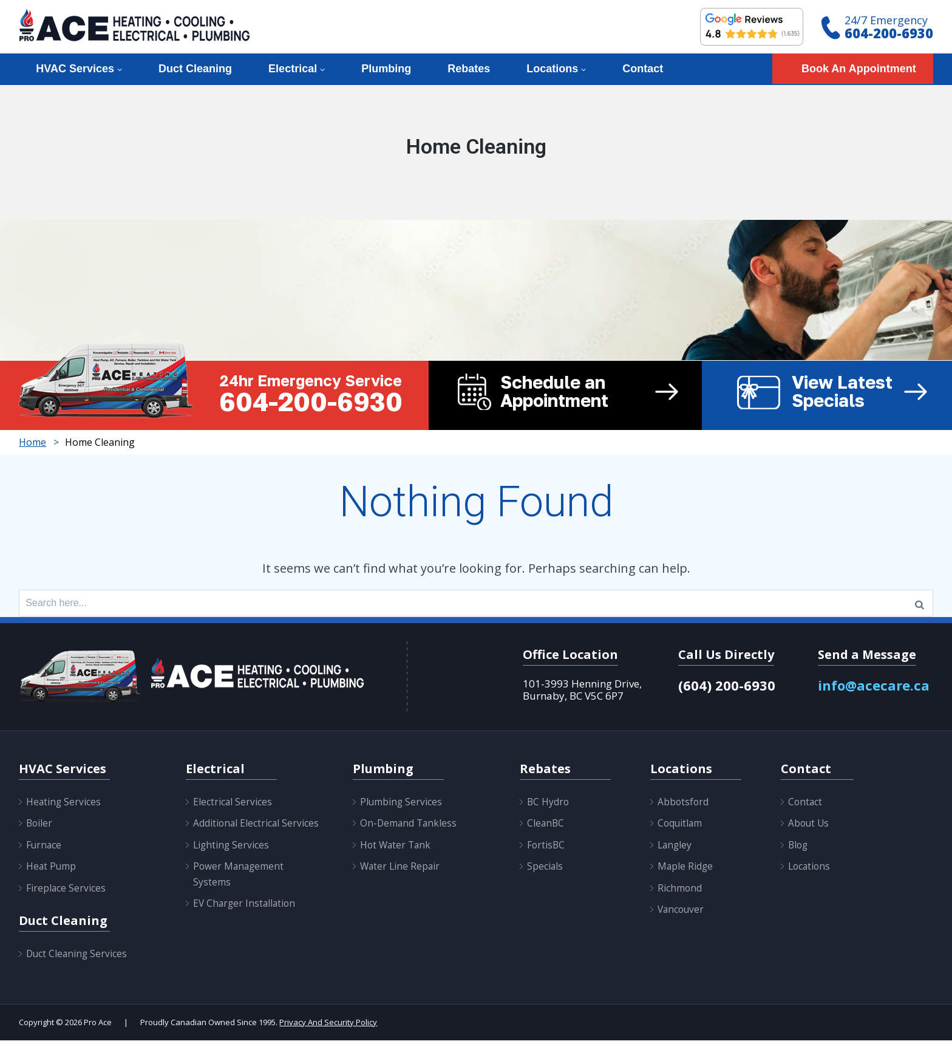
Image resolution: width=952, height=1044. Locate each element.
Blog (798, 848)
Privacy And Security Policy (328, 1025)
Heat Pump (51, 869)
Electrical (292, 69)
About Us (809, 826)
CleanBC (546, 826)
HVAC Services (75, 69)
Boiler (39, 826)
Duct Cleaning (195, 69)
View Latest (868, 392)
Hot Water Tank (396, 848)
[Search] (919, 605)
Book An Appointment (858, 69)
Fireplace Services (66, 891)
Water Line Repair (401, 869)
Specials (545, 869)
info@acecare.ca (875, 688)
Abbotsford (684, 805)
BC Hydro (548, 805)
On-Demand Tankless (409, 826)
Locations (552, 69)
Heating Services (64, 805)
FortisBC (546, 848)
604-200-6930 (889, 33)
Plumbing (386, 69)
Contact (642, 69)
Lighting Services (232, 863)
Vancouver (682, 912)
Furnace (44, 848)
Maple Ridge (686, 869)
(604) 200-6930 (726, 688)
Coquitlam (681, 826)
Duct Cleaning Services (77, 957)
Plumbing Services (401, 805)
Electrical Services (233, 805)
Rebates (468, 69)
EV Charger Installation (246, 922)
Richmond (680, 891)
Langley (675, 848)
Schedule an (601, 392)
